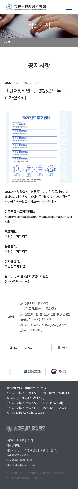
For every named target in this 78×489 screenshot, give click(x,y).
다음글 (29, 348)
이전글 (13, 348)
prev (9, 371)
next (16, 371)
